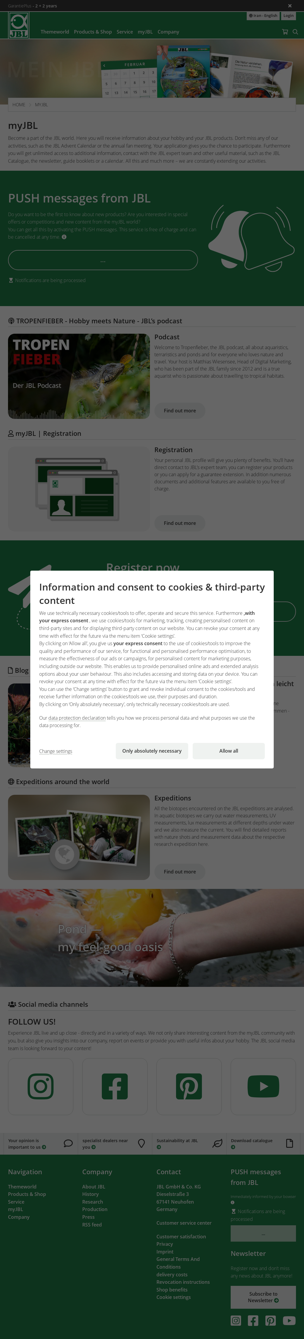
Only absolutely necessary (152, 751)
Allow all (228, 751)
